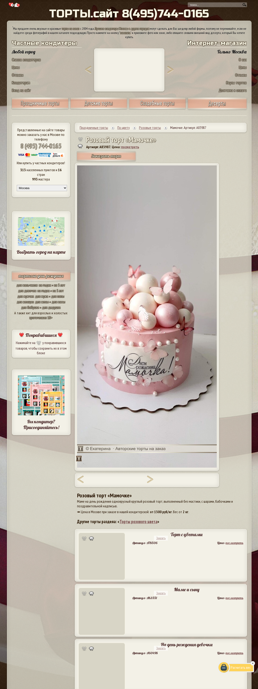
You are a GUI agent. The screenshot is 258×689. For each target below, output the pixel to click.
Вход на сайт (21, 90)
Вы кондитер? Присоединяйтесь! (41, 424)
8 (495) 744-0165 (40, 145)
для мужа (41, 296)
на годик (45, 285)
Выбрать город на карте (41, 252)
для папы (57, 296)
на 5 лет (59, 285)
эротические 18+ (41, 317)
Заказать (161, 538)
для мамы (58, 301)
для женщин (25, 301)
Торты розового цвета (138, 521)
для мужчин (25, 296)
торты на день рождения (41, 276)
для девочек (27, 290)
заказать (125, 33)
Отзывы (17, 75)
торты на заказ (70, 28)
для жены (42, 301)
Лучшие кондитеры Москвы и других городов (122, 28)
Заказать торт (106, 156)
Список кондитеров (26, 59)
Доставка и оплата (233, 90)
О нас (243, 59)
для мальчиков (27, 285)
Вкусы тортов (236, 82)
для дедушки (51, 307)
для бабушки (30, 307)
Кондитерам (21, 82)
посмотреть (130, 146)
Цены (16, 67)
